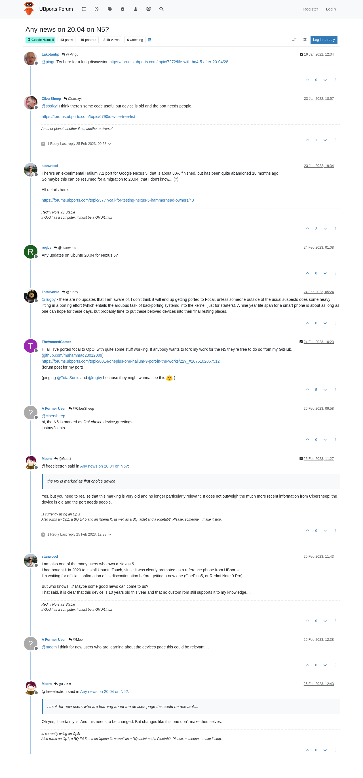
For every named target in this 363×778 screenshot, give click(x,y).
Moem (47, 459)
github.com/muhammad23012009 (72, 355)
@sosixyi (73, 99)
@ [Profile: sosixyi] (50, 106)
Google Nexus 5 (40, 40)
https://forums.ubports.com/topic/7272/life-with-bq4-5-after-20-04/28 (168, 62)
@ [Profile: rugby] (49, 299)
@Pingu (70, 54)
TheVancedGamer (56, 342)
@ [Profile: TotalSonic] (68, 377)
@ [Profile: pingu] (48, 62)
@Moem (77, 640)
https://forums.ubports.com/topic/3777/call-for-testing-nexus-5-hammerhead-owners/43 (118, 200)
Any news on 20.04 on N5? (104, 466)
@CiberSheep (81, 409)
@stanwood (65, 248)
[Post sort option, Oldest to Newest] (294, 40)
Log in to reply (324, 40)
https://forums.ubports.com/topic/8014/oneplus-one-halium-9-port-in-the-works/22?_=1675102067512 (131, 361)
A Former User (54, 409)
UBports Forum (56, 9)
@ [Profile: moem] (49, 647)
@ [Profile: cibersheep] (53, 416)
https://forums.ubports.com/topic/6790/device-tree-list (88, 116)
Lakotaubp (50, 54)
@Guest (62, 459)
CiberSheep (51, 99)
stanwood (50, 166)
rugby (46, 248)
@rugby (70, 292)
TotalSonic (50, 292)
